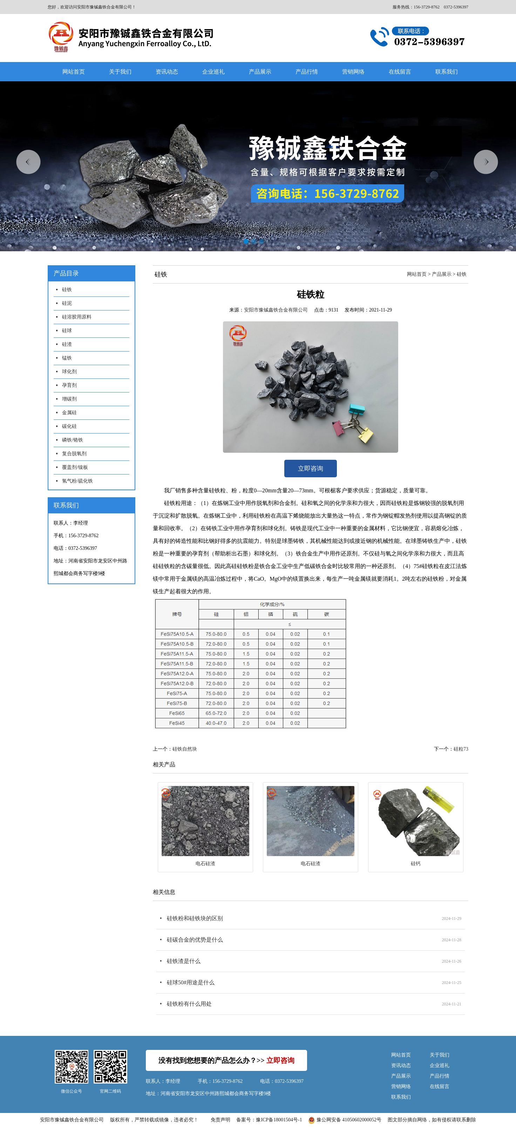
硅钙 (416, 863)
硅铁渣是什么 (184, 961)
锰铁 (67, 358)
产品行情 (307, 72)
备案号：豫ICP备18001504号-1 (269, 1119)
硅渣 (67, 344)
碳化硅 (69, 426)
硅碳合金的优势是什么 (195, 940)
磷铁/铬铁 (72, 440)
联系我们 (446, 72)
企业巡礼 (213, 72)
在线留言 (400, 72)
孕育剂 (69, 385)
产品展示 (260, 72)
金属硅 (69, 412)
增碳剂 (69, 399)
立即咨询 (310, 468)
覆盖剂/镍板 (75, 467)
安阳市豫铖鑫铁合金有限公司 (276, 310)
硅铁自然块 (184, 749)
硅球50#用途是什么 (191, 982)
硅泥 (67, 303)
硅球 (67, 330)
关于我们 (120, 72)
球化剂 (69, 371)
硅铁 (67, 289)
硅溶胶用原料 (76, 317)
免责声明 (220, 1119)
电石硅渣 (205, 863)
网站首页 (73, 72)
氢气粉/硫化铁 (77, 481)
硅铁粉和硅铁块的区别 (195, 918)
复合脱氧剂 (74, 453)
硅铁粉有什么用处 (189, 1004)
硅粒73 (461, 749)
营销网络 (353, 72)
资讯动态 (167, 72)
